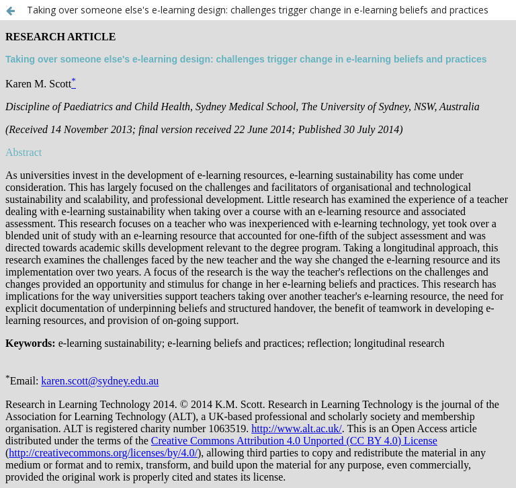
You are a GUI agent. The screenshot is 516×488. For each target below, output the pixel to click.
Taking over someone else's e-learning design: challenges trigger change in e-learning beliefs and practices (257, 9)
